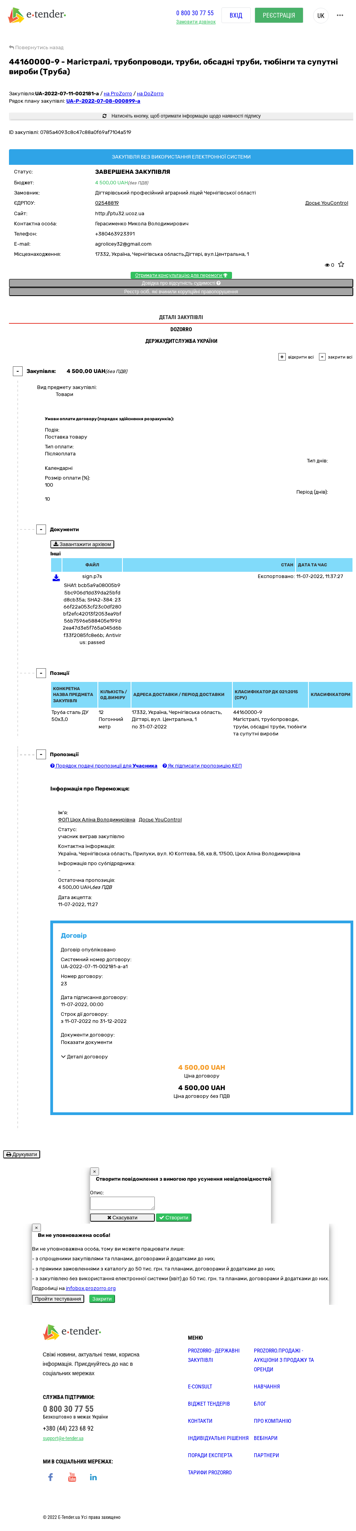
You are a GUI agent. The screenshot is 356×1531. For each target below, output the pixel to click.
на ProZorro (118, 93)
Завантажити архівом (82, 544)
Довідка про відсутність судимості (181, 283)
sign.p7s (92, 576)
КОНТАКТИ (200, 1423)
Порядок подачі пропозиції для (104, 766)
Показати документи (86, 1042)
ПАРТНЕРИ (266, 1457)
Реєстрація (279, 15)
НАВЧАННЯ (267, 1389)
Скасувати (122, 1220)
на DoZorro (150, 93)
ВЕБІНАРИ (266, 1440)
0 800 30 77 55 (195, 13)
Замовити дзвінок (196, 22)
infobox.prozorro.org (91, 1291)
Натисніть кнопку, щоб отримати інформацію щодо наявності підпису (182, 116)
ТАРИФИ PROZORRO (210, 1475)
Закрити (102, 1301)
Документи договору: (88, 1035)
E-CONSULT (200, 1389)
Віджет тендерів (209, 1406)
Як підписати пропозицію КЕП (202, 766)
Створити (173, 1220)
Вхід (236, 15)
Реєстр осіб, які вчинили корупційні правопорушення (181, 291)
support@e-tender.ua (63, 1441)
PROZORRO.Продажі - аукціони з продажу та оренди (284, 1362)
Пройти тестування (58, 1301)
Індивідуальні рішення (218, 1440)
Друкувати (21, 1154)
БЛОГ (260, 1406)
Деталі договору (84, 1057)
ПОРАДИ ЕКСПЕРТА (210, 1457)
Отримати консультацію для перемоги (181, 275)
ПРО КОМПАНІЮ (272, 1423)
